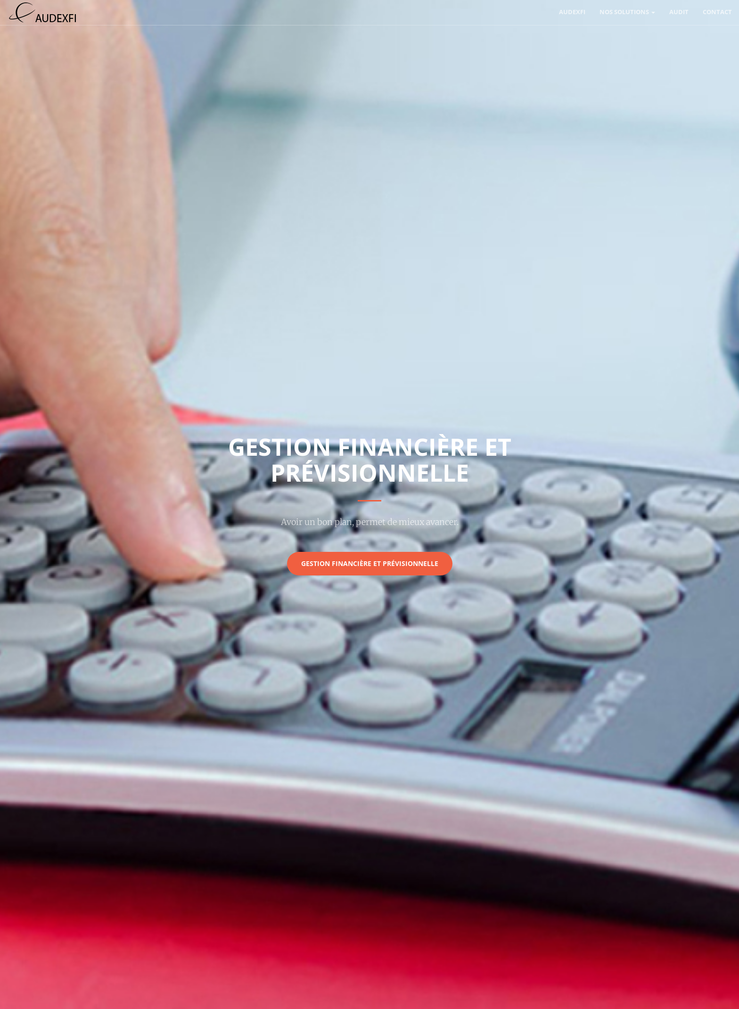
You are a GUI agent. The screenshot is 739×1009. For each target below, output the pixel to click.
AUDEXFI (572, 12)
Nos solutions (627, 12)
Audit (679, 12)
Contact (717, 12)
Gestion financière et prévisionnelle (369, 563)
